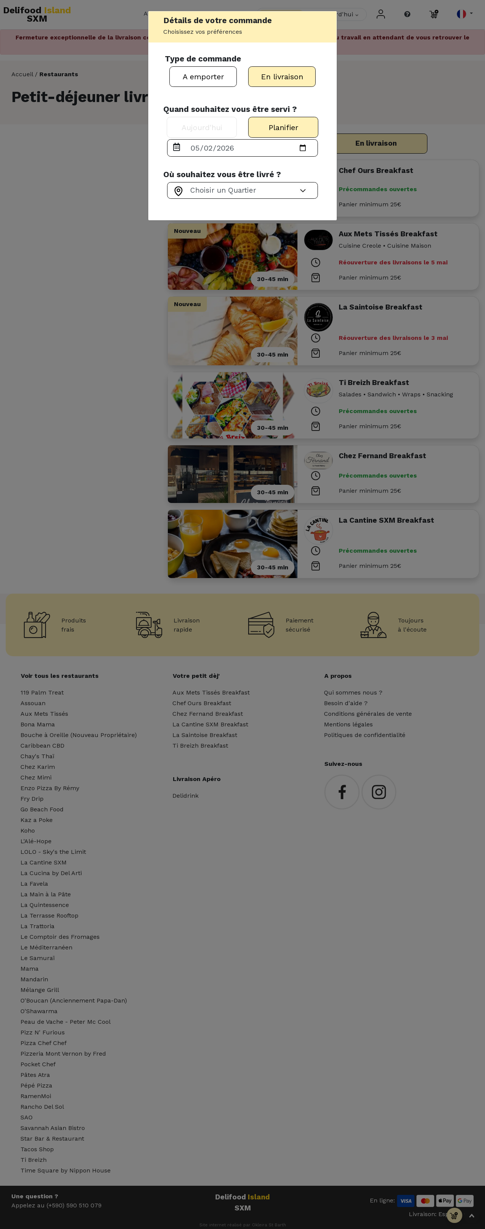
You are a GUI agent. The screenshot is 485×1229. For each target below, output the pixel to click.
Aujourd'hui (201, 127)
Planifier (283, 127)
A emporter (203, 76)
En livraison (282, 76)
